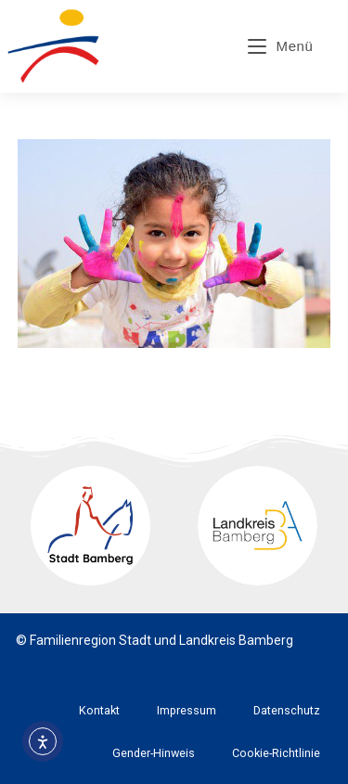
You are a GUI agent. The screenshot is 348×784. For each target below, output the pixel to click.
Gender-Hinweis (153, 753)
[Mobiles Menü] (281, 46)
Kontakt (99, 710)
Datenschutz (286, 710)
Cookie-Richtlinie (276, 753)
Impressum (186, 710)
